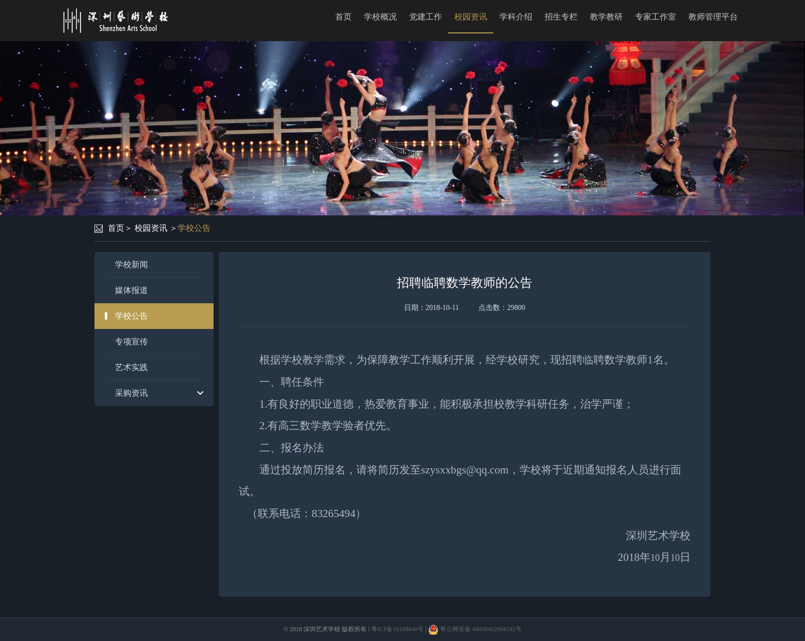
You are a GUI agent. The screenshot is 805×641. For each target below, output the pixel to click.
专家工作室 (655, 16)
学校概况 (380, 16)
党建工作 (425, 16)
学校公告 (194, 228)
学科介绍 (516, 16)
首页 (343, 16)
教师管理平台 (713, 16)
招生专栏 (561, 16)
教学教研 (606, 16)
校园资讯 (470, 16)
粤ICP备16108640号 (397, 629)
